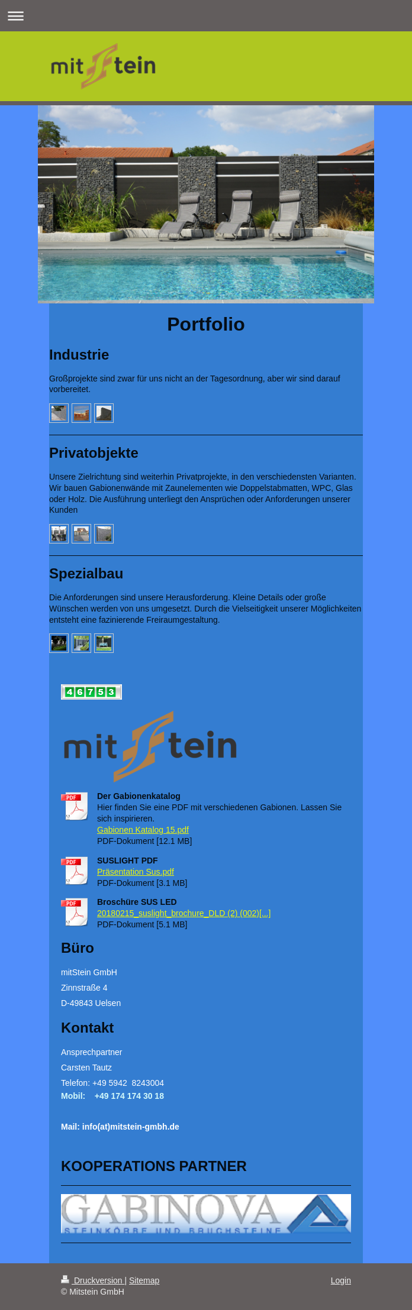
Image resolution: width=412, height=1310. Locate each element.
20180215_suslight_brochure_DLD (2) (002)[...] (184, 913)
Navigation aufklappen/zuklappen (206, 15)
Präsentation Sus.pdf (135, 871)
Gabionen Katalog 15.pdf (143, 829)
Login (341, 1280)
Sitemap (144, 1280)
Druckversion (92, 1280)
